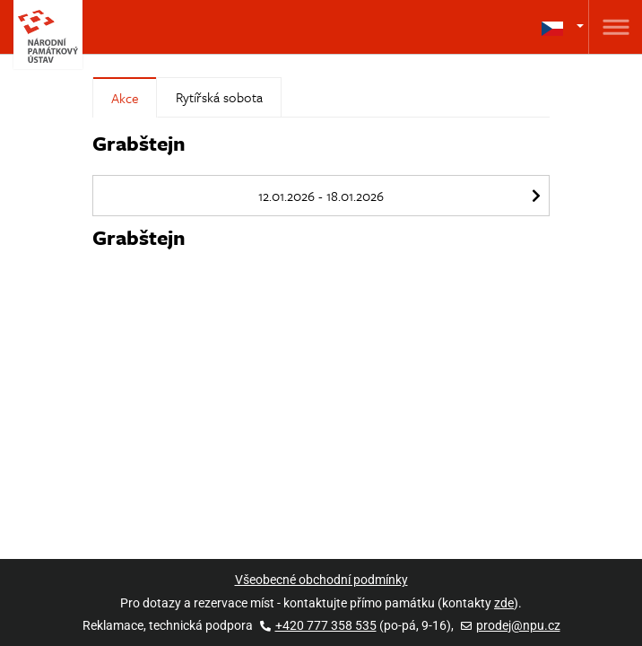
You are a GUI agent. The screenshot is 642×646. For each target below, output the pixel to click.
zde (504, 603)
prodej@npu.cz (510, 625)
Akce (125, 98)
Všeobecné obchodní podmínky (321, 579)
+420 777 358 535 (318, 625)
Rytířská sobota (219, 97)
